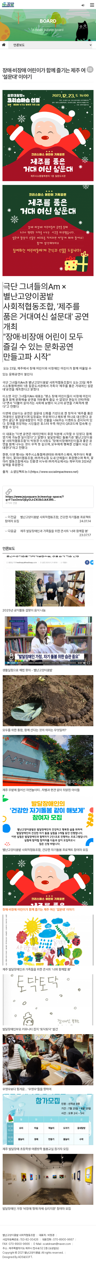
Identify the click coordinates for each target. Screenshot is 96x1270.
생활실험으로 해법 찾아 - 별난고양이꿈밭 (29, 670)
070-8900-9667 (63, 1244)
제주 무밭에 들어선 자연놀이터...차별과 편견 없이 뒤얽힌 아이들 (43, 790)
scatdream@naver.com (57, 1248)
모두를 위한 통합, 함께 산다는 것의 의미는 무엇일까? (36, 730)
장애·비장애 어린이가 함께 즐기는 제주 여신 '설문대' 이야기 (40, 914)
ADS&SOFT (25, 1262)
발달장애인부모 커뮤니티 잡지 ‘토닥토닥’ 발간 (31, 1034)
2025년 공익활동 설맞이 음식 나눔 (25, 610)
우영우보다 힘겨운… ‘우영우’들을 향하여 (28, 1094)
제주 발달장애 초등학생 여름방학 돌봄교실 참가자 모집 (37, 1154)
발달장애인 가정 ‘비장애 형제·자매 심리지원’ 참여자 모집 (38, 1214)
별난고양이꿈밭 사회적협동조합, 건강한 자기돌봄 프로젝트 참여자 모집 (46, 852)
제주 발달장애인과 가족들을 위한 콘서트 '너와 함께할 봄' (38, 974)
